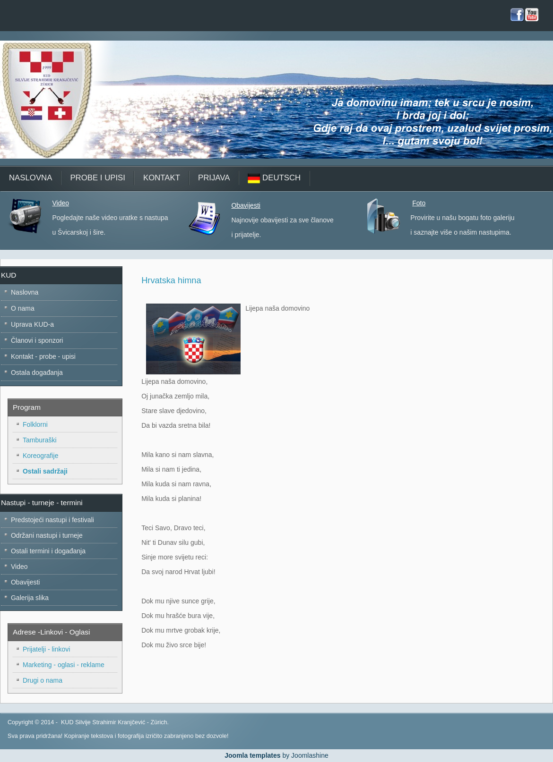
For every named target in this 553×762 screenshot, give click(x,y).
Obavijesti (245, 205)
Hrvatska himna (171, 280)
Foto (418, 203)
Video (60, 203)
